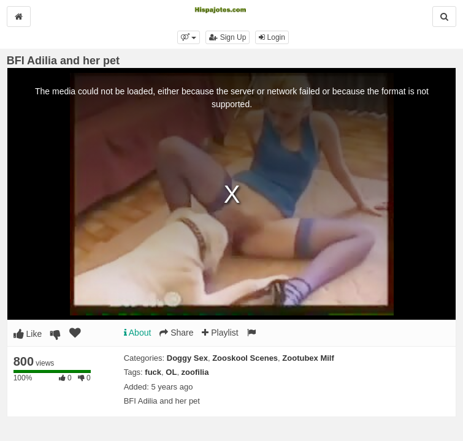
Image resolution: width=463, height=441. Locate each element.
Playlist (220, 332)
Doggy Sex (187, 358)
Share (176, 332)
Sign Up (227, 37)
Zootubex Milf (308, 358)
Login (272, 37)
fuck (153, 372)
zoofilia (195, 372)
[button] (188, 37)
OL (171, 372)
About (137, 332)
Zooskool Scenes (245, 358)
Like (27, 334)
